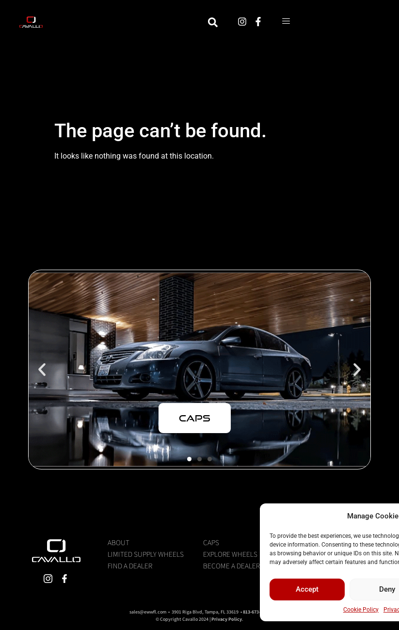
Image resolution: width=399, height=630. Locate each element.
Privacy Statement (315, 609)
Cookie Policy (269, 609)
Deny (295, 589)
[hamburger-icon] (347, 24)
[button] (41, 369)
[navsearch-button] (273, 23)
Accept (215, 589)
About (118, 542)
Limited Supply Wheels (146, 554)
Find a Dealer (130, 565)
